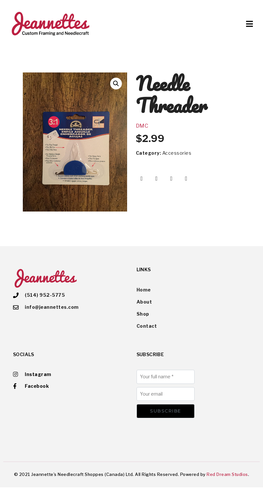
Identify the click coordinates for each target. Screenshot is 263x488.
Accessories (177, 153)
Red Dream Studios (227, 475)
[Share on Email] (186, 178)
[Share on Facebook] (142, 178)
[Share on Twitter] (156, 178)
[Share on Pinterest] (171, 178)
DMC (142, 126)
